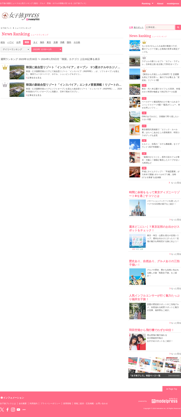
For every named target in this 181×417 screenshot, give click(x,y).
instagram (13, 410)
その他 (77, 42)
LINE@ (24, 410)
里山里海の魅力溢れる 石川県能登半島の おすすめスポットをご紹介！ (160, 338)
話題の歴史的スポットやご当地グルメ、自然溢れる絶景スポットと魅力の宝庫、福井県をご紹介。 (163, 307)
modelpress (173, 3)
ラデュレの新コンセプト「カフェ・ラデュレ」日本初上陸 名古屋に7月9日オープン (161, 62)
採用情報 (67, 403)
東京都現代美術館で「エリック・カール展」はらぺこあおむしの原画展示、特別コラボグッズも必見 (161, 132)
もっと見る (176, 183)
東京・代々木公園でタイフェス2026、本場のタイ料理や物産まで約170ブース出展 (161, 90)
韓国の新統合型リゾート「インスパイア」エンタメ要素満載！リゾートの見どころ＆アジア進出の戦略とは (93, 84)
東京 (49, 42)
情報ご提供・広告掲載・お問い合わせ (91, 403)
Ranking (147, 3)
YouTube (18, 410)
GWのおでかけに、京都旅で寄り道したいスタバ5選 (160, 118)
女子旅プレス (6, 28)
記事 (131, 27)
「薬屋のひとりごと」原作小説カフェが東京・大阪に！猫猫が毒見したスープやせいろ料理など (161, 160)
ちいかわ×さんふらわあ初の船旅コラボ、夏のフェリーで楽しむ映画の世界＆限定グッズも (161, 49)
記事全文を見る (34, 78)
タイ (35, 42)
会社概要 (23, 403)
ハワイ (10, 42)
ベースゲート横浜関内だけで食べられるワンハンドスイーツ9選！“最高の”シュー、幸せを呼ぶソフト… (161, 105)
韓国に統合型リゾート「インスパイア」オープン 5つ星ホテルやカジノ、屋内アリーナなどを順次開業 (91, 67)
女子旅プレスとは (8, 403)
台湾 (18, 42)
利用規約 (34, 403)
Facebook (7, 410)
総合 (3, 42)
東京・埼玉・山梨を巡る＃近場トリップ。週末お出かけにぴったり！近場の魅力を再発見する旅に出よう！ (163, 238)
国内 (69, 42)
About (160, 3)
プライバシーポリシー (50, 403)
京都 (55, 42)
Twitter (2, 410)
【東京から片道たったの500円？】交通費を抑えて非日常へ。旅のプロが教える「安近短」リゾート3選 (161, 77)
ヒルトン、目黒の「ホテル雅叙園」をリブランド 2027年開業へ (161, 145)
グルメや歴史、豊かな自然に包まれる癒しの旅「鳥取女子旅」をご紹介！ (163, 273)
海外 (42, 42)
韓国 (27, 42)
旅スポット (139, 27)
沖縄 (62, 42)
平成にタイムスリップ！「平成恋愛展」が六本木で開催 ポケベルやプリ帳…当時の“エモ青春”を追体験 (161, 174)
